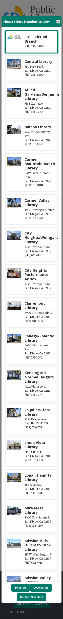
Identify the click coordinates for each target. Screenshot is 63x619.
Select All (20, 587)
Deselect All (41, 587)
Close (57, 21)
